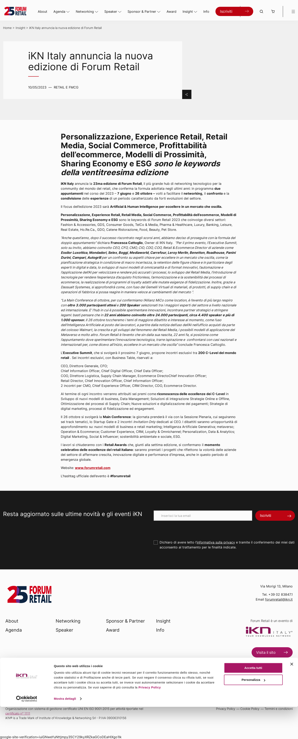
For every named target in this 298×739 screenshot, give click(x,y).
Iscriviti (226, 11)
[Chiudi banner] (291, 696)
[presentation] (185, 529)
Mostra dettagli (65, 731)
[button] (273, 11)
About (42, 11)
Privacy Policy (149, 719)
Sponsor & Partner (142, 11)
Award (171, 11)
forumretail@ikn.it (279, 599)
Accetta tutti (253, 700)
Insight (188, 11)
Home (7, 28)
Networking (85, 11)
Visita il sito (266, 652)
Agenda (59, 11)
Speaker (110, 11)
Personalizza (253, 712)
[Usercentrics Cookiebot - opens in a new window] (27, 731)
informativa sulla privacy (216, 542)
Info (206, 11)
